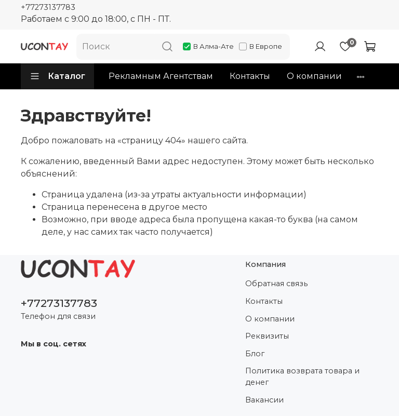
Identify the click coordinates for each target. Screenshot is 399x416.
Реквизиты (267, 336)
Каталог (57, 76)
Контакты (250, 76)
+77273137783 (48, 7)
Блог (254, 353)
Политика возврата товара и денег (302, 376)
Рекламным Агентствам (161, 76)
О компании (314, 76)
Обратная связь (276, 283)
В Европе (260, 46)
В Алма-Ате (208, 46)
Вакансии (264, 400)
